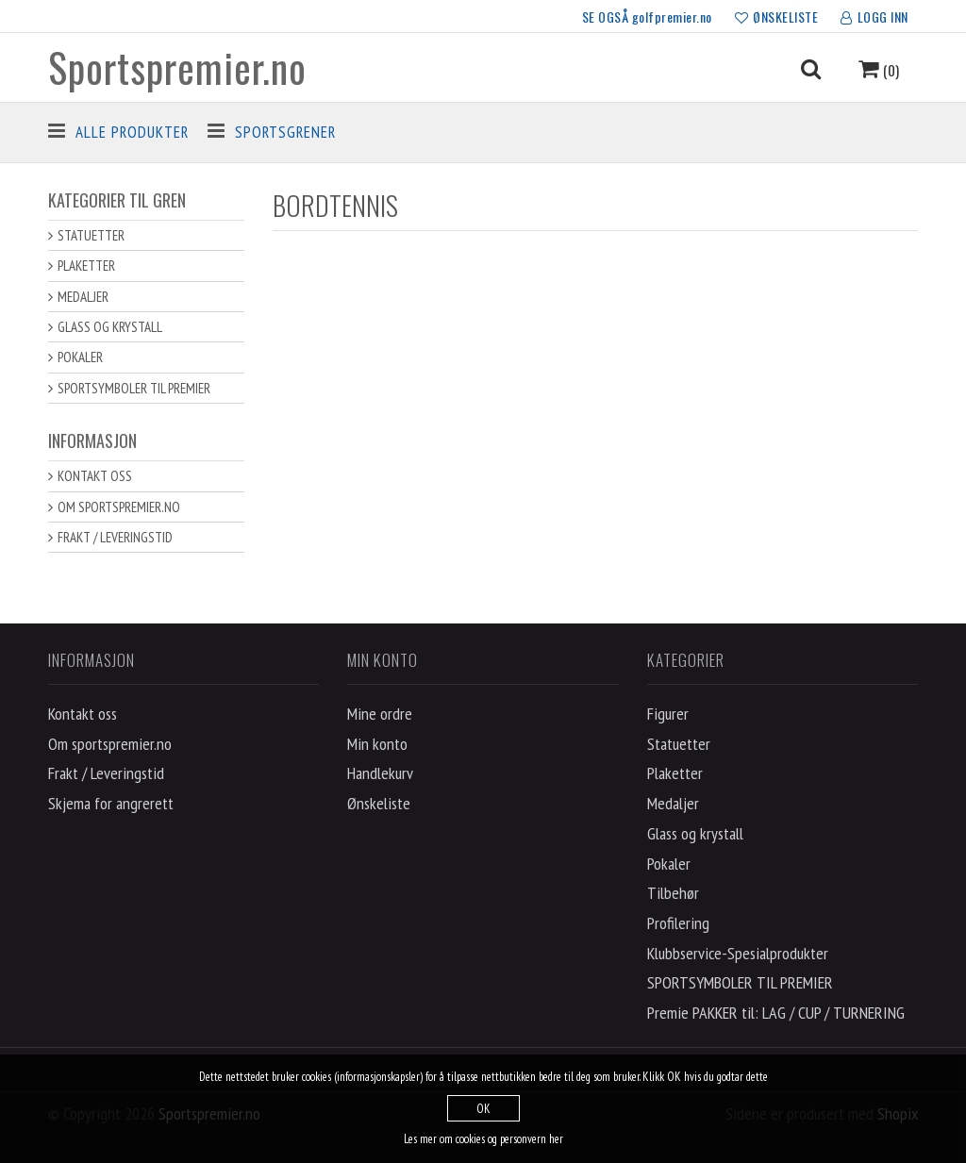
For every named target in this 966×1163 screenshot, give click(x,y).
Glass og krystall (110, 327)
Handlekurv (380, 773)
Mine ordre (379, 713)
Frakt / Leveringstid (115, 537)
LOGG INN (874, 18)
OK (483, 1109)
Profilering (678, 923)
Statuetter (91, 235)
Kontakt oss (95, 476)
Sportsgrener (285, 132)
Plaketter (86, 265)
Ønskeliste (378, 803)
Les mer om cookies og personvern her (483, 1139)
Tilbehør (673, 893)
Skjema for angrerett (111, 803)
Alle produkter (132, 132)
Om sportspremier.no (119, 507)
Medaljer (83, 297)
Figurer (668, 713)
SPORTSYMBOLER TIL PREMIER (134, 388)
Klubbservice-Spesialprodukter (737, 953)
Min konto (377, 744)
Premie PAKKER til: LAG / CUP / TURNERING (776, 1012)
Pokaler (80, 357)
